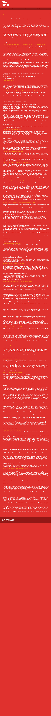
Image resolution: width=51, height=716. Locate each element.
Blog (8, 8)
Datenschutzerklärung (10, 520)
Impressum (3, 520)
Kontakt (38, 8)
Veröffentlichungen (25, 8)
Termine (13, 8)
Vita (19, 8)
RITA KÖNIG (5, 3)
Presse (33, 8)
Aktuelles (3, 8)
